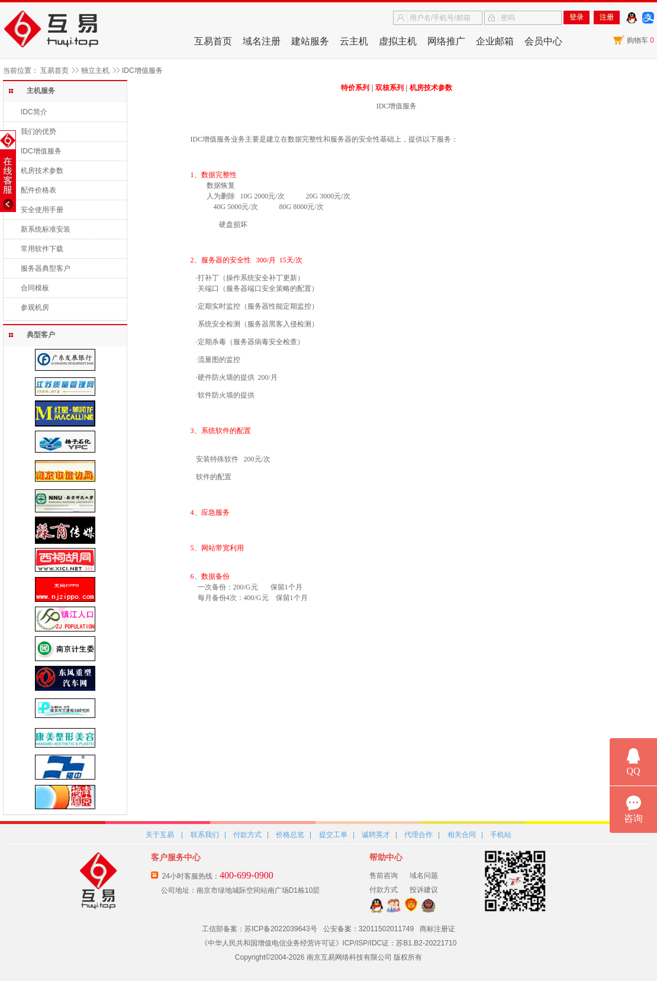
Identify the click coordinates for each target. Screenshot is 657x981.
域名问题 (424, 875)
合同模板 (35, 288)
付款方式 (247, 835)
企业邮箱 (495, 41)
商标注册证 (437, 929)
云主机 (354, 41)
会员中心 (543, 41)
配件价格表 (38, 190)
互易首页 (213, 41)
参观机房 (35, 307)
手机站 (500, 835)
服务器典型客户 (45, 268)
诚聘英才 (376, 835)
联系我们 (205, 835)
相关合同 (461, 835)
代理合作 (418, 835)
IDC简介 (34, 112)
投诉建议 (424, 890)
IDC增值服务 (41, 151)
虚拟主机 (398, 41)
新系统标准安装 (45, 229)
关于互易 (160, 835)
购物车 (640, 40)
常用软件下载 (42, 249)
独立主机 (95, 70)
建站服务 (310, 41)
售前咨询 (383, 875)
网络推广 (446, 41)
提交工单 (333, 835)
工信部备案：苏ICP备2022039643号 (259, 929)
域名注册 (262, 41)
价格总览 (290, 835)
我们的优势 (38, 131)
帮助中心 (385, 857)
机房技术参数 (42, 170)
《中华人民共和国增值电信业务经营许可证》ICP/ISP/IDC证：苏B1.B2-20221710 (329, 943)
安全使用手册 (42, 210)
